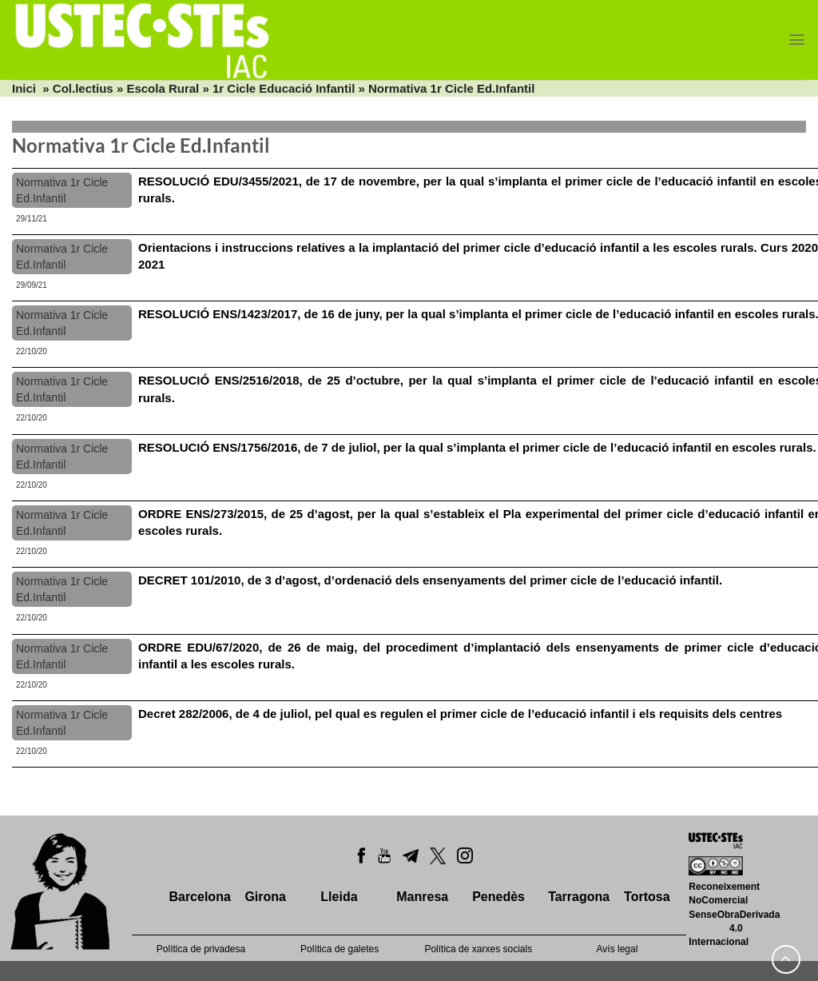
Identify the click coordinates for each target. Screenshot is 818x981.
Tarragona (579, 896)
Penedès (498, 896)
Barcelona (199, 896)
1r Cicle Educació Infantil (283, 88)
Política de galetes (339, 949)
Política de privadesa (201, 949)
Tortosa (646, 896)
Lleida (338, 896)
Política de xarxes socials (478, 949)
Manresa (422, 896)
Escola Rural (162, 88)
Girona (265, 896)
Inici (24, 88)
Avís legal (617, 949)
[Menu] (797, 39)
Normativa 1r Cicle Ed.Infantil (62, 190)
